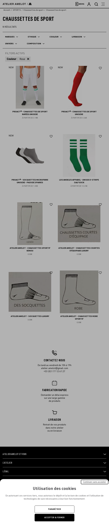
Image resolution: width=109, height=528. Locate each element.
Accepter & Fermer (54, 517)
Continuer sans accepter (94, 482)
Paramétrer (54, 509)
